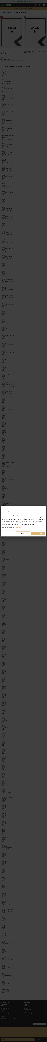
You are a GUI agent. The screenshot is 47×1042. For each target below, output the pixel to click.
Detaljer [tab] (23, 511)
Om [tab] (39, 511)
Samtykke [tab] (8, 511)
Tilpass (23, 533)
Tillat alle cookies (38, 533)
